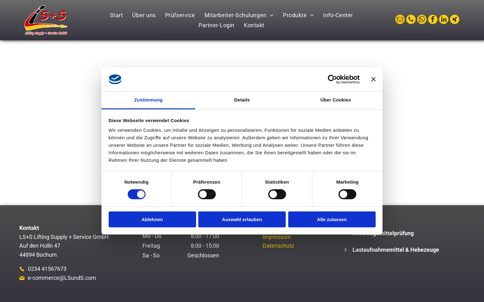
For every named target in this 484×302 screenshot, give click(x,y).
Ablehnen (152, 219)
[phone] (411, 20)
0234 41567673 (47, 268)
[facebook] (432, 20)
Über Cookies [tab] (335, 99)
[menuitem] (116, 15)
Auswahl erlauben (242, 219)
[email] (400, 20)
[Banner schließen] (373, 79)
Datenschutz (278, 245)
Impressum (277, 237)
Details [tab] (242, 99)
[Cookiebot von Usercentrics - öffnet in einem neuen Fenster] (332, 79)
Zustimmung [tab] (148, 99)
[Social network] (454, 20)
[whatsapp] (422, 20)
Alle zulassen (332, 219)
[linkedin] (443, 20)
